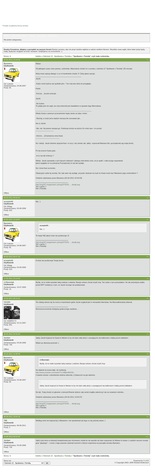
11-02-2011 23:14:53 (12, 278)
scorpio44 (8, 201)
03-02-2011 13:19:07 (12, 219)
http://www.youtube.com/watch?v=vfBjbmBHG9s (55, 372)
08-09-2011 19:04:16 (12, 417)
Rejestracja (41, 36)
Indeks (6, 36)
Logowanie (52, 36)
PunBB (146, 461)
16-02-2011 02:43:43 (12, 334)
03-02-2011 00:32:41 (12, 198)
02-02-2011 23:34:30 (12, 60)
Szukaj (31, 36)
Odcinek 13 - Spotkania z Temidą (57, 56)
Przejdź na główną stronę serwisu (15, 26)
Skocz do (27, 462)
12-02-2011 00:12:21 (12, 298)
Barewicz (8, 64)
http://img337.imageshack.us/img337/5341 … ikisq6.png (58, 185)
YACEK (7, 302)
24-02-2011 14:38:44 (12, 354)
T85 (5, 420)
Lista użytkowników (19, 36)
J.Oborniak (9, 282)
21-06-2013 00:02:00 (12, 437)
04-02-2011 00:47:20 (12, 257)
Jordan (7, 338)
